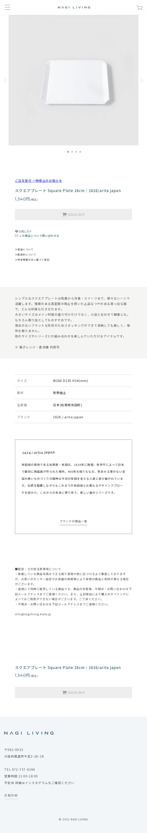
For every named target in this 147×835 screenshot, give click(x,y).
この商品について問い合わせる (39, 235)
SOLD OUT (73, 214)
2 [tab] (72, 152)
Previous (5, 80)
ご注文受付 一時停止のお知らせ (38, 180)
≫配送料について (25, 254)
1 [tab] (68, 152)
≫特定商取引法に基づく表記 (32, 259)
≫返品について (24, 249)
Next (142, 80)
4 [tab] (80, 152)
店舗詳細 (11, 795)
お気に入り (23, 231)
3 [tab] (76, 152)
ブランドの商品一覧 (74, 521)
